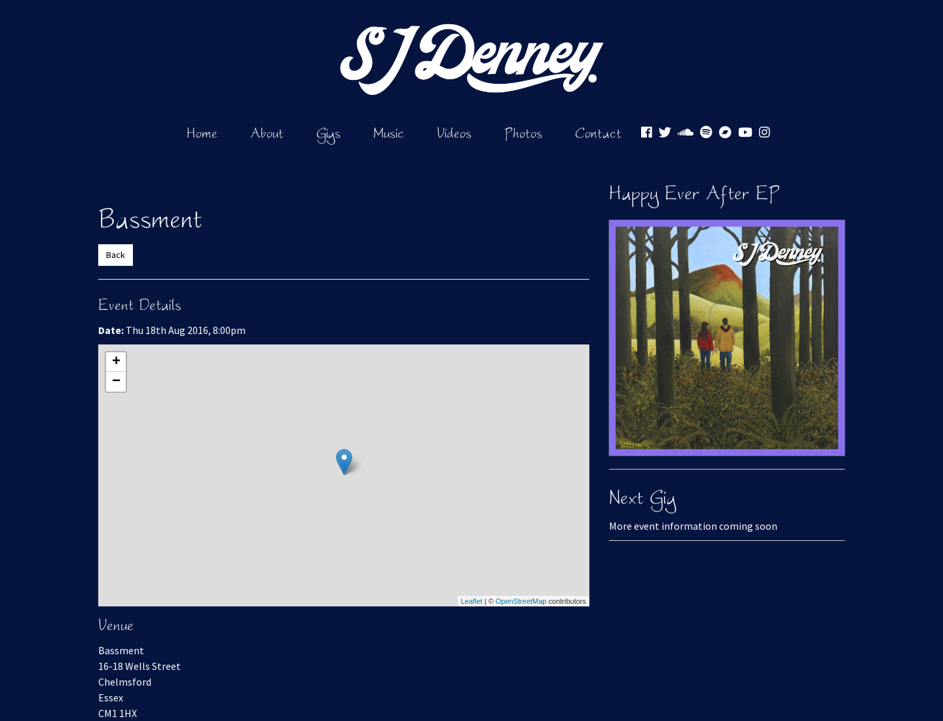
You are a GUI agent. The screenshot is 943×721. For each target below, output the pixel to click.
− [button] (116, 382)
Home (202, 132)
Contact (598, 132)
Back (115, 255)
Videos (454, 132)
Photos (523, 132)
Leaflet (472, 601)
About (267, 132)
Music (388, 132)
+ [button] (116, 362)
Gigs (328, 132)
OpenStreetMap (521, 601)
